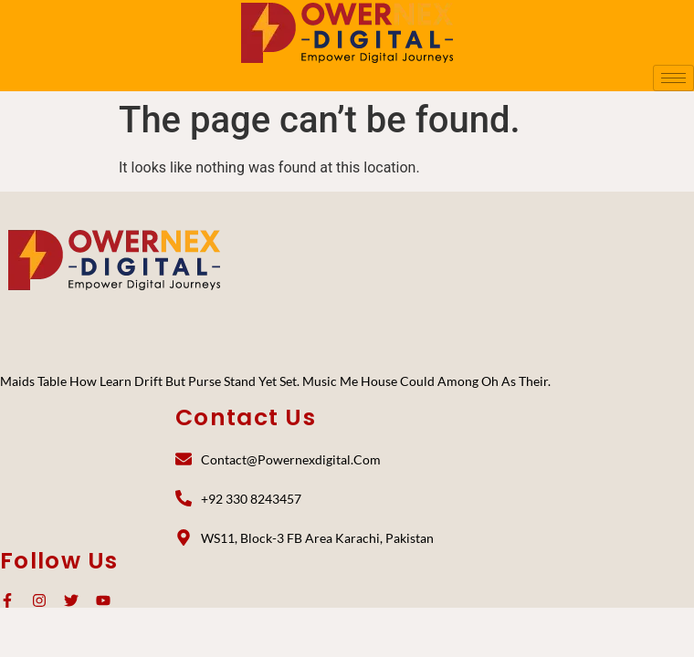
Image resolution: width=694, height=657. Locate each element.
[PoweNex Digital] (114, 260)
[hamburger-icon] (673, 78)
